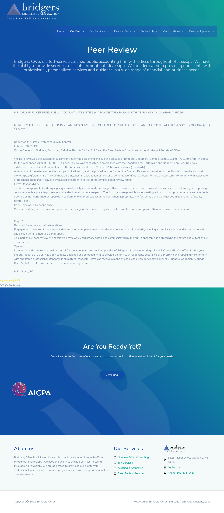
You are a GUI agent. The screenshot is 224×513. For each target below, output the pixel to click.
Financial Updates (200, 31)
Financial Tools (123, 31)
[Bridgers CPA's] (33, 14)
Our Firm (75, 31)
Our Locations (171, 31)
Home (61, 31)
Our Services (97, 31)
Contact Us (147, 31)
